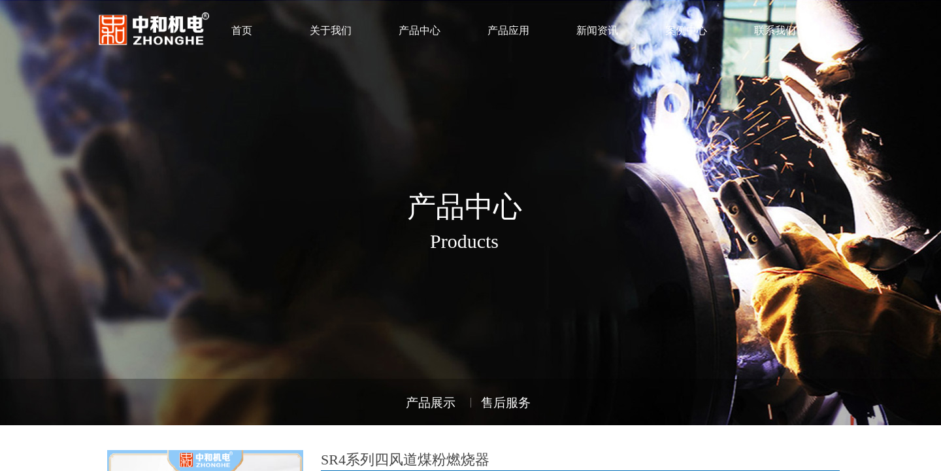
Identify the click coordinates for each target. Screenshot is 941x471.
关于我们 (331, 30)
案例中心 (686, 30)
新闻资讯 (597, 30)
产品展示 (430, 403)
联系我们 (775, 30)
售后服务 (506, 403)
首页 (241, 30)
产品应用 (508, 30)
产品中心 (419, 30)
